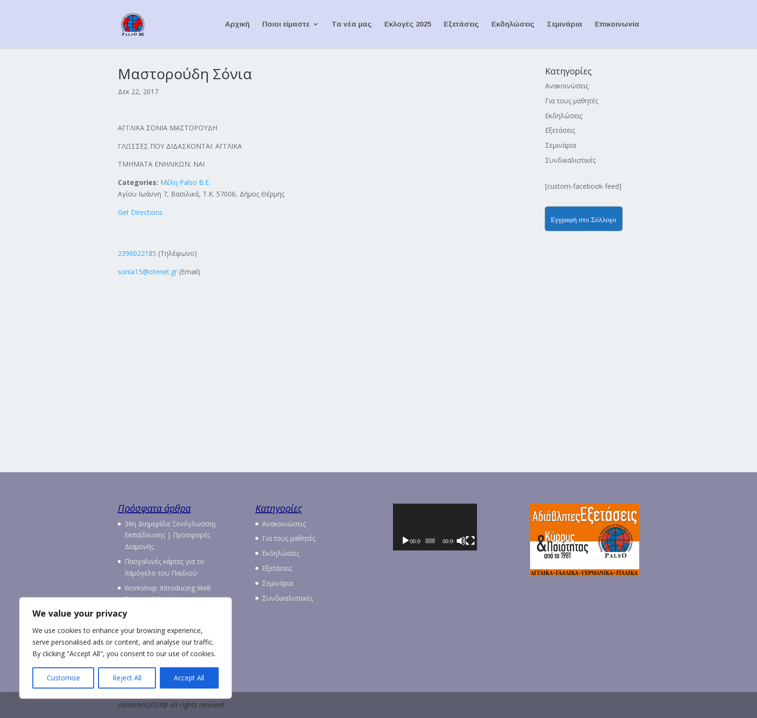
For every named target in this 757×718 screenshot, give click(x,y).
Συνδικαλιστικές (570, 160)
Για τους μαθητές (571, 100)
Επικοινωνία (617, 24)
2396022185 (137, 253)
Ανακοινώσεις (567, 85)
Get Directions (140, 212)
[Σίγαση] (477, 555)
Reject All (126, 677)
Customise (63, 677)
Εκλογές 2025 (407, 24)
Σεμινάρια (564, 24)
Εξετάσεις (461, 24)
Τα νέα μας (352, 24)
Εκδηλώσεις (512, 24)
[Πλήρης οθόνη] (491, 555)
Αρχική (237, 24)
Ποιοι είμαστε (285, 24)
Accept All (189, 677)
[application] (447, 534)
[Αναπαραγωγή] (405, 555)
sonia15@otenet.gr (147, 271)
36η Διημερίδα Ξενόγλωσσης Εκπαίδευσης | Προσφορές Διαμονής (170, 535)
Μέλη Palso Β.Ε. (185, 182)
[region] (125, 648)
